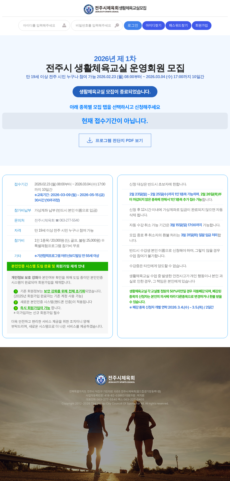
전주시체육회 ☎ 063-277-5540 (56, 220)
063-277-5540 (106, 399)
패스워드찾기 (178, 25)
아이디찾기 (153, 25)
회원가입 (201, 25)
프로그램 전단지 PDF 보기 (114, 140)
